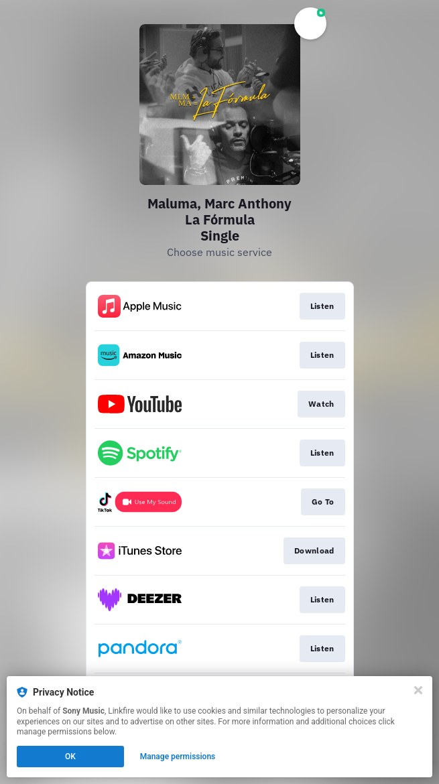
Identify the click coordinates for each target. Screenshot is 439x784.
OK (70, 756)
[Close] (418, 690)
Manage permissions (178, 756)
